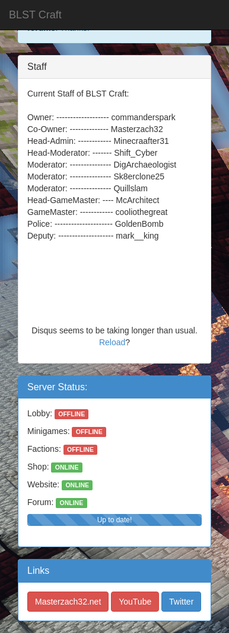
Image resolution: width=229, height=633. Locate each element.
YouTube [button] (135, 601)
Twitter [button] (181, 601)
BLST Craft (35, 15)
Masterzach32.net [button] (68, 601)
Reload (112, 342)
